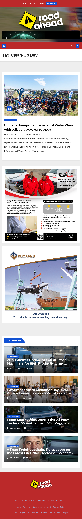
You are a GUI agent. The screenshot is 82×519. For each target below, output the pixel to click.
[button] (72, 45)
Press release (13, 356)
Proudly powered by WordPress (26, 500)
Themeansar (63, 500)
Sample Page (54, 513)
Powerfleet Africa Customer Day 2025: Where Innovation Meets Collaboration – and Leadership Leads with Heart (39, 393)
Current (47, 507)
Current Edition (59, 507)
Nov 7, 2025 (15, 458)
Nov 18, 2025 (16, 428)
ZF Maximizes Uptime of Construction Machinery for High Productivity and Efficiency (37, 363)
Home (18, 507)
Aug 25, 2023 (13, 135)
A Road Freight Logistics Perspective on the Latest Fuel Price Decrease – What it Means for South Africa (39, 453)
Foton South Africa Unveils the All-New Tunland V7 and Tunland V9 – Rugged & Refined (39, 423)
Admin (28, 368)
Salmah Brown (31, 135)
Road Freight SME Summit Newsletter (30, 513)
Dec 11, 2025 (15, 368)
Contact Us (37, 507)
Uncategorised (13, 416)
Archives (26, 507)
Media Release (10, 120)
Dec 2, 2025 (15, 398)
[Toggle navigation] (38, 46)
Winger (65, 513)
